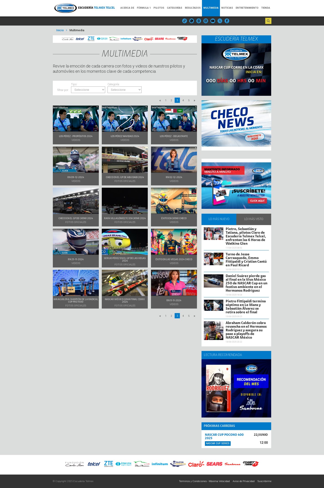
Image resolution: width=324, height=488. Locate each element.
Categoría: (113, 84)
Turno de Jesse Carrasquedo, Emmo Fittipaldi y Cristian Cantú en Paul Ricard (246, 260)
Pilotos (158, 7)
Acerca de (127, 7)
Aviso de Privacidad (244, 481)
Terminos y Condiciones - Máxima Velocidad (204, 481)
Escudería (96, 8)
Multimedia (211, 7)
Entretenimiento (247, 7)
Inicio (60, 30)
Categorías (174, 7)
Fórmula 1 (144, 7)
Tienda (265, 7)
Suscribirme (264, 481)
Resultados (193, 7)
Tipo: (74, 84)
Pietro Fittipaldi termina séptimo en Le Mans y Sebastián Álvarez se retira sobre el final (246, 307)
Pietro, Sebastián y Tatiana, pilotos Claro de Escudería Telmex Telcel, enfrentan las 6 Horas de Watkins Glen (246, 236)
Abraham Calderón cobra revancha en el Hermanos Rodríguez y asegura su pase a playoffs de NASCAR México (246, 330)
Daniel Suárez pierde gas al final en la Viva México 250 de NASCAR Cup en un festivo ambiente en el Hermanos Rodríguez (246, 283)
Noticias (227, 7)
